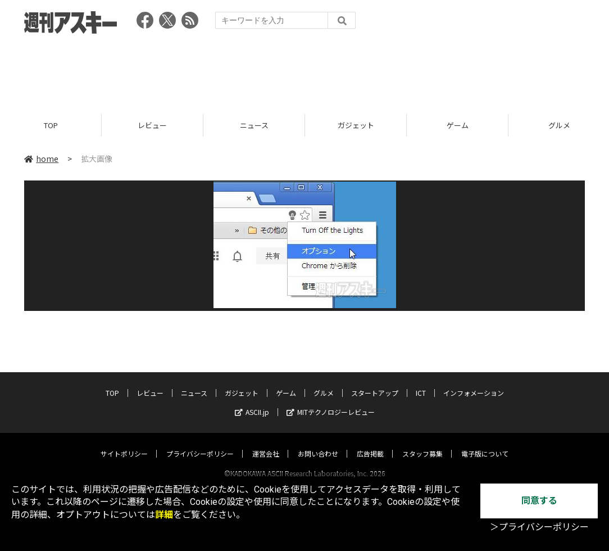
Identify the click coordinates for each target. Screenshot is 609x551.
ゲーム (458, 125)
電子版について (484, 443)
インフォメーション (473, 382)
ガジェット (356, 125)
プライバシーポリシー (200, 443)
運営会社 (265, 443)
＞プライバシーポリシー (539, 527)
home (41, 158)
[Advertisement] (304, 70)
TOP (51, 125)
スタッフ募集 (422, 443)
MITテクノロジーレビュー (331, 401)
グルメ (323, 382)
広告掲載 (370, 443)
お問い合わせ (318, 443)
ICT (421, 382)
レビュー (152, 125)
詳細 (164, 514)
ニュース (254, 125)
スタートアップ (374, 382)
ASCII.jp (252, 401)
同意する (539, 500)
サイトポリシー (124, 443)
